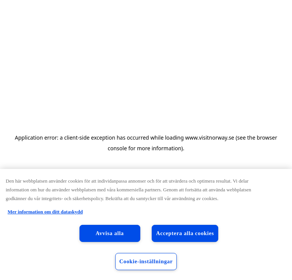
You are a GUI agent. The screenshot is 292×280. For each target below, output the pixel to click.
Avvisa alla (109, 233)
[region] (146, 224)
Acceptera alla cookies (185, 233)
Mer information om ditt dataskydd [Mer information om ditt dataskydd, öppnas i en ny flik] (45, 212)
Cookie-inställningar (146, 261)
